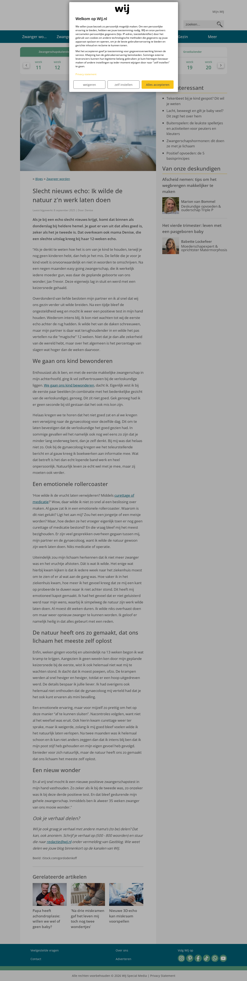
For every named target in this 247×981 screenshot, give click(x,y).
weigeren (89, 85)
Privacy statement (86, 74)
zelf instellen (124, 85)
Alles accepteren (157, 85)
